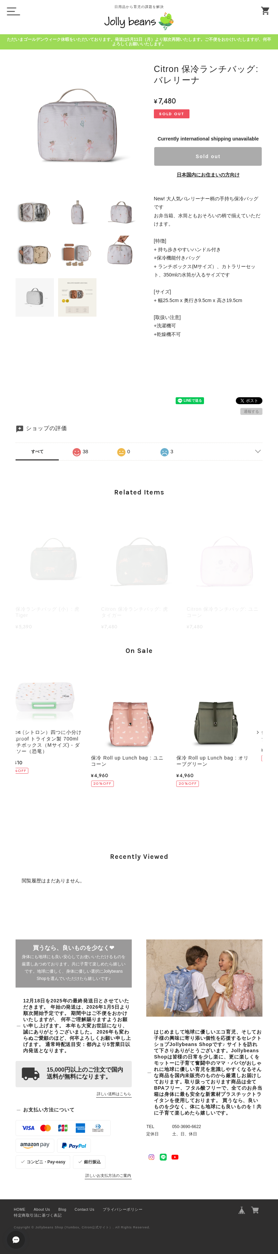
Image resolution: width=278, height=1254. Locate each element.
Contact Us (84, 1209)
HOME (20, 1209)
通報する (251, 411)
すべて (37, 451)
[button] (20, 732)
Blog (62, 1209)
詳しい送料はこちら (114, 1094)
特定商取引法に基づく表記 (38, 1215)
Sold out (208, 156)
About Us (42, 1209)
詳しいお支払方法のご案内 (108, 1175)
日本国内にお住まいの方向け (208, 175)
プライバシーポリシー (122, 1209)
